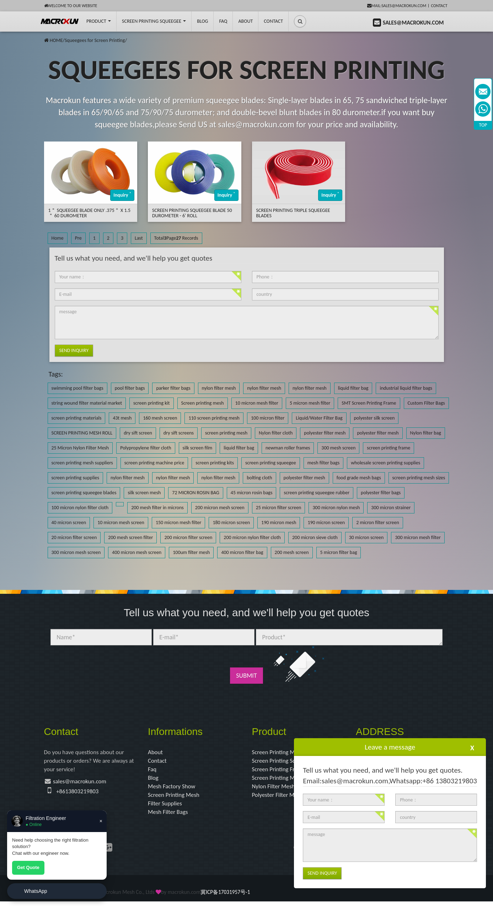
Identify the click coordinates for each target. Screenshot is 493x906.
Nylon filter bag (425, 433)
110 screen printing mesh (214, 418)
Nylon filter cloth (276, 433)
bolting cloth (259, 478)
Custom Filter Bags (426, 403)
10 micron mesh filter (256, 403)
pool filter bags (130, 388)
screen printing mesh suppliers (82, 463)
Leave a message (390, 747)
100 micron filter (267, 418)
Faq (152, 770)
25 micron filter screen (278, 508)
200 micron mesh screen (220, 508)
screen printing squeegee (270, 463)
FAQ (223, 21)
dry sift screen (138, 433)
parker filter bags (173, 388)
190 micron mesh (278, 522)
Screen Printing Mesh (175, 798)
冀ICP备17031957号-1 (225, 896)
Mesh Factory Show (173, 789)
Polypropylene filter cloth (145, 448)
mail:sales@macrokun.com (397, 5)
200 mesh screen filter (130, 537)
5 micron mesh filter (310, 403)
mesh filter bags (323, 463)
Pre (78, 238)
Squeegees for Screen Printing (95, 40)
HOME (56, 40)
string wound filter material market (87, 403)
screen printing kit (151, 403)
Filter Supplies (166, 807)
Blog (153, 780)
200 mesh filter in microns (157, 508)
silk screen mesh (144, 493)
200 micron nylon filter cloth (252, 537)
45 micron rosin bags (252, 493)
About (245, 21)
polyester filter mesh (324, 433)
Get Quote (28, 867)
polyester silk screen (374, 418)
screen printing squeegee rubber (316, 493)
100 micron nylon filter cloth (80, 508)
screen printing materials (77, 418)
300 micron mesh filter (417, 537)
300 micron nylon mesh (336, 508)
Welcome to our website (70, 5)
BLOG (202, 21)
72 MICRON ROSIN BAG (195, 493)
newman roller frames (288, 448)
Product (98, 21)
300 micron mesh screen (76, 552)
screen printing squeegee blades (84, 493)
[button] (300, 21)
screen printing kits (214, 463)
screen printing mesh (226, 433)
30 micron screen (366, 537)
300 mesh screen (338, 448)
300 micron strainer (391, 508)
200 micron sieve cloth (315, 537)
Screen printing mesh (202, 403)
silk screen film (198, 448)
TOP (483, 125)
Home (58, 238)
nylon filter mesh (219, 388)
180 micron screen (231, 522)
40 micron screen (69, 522)
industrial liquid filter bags (406, 388)
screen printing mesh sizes (418, 478)
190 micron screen (326, 522)
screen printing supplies (76, 478)
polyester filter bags (381, 493)
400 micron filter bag (242, 552)
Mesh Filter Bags (169, 816)
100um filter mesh (191, 552)
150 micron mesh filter (178, 522)
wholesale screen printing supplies (385, 463)
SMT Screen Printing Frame (369, 403)
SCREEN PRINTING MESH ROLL (82, 433)
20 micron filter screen (74, 537)
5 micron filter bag (338, 552)
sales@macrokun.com (82, 783)
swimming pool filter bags (77, 388)
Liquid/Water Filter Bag (319, 418)
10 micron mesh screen (120, 522)
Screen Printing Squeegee (154, 21)
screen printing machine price (154, 463)
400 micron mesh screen (136, 552)
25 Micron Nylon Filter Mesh (80, 448)
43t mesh (122, 418)
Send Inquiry (74, 350)
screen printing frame (388, 448)
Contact (439, 5)
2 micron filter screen (377, 522)
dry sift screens (179, 433)
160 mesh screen (160, 418)
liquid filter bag (353, 388)
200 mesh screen (292, 552)
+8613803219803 (79, 794)
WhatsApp (35, 891)
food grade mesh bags (359, 478)
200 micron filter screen (188, 537)
